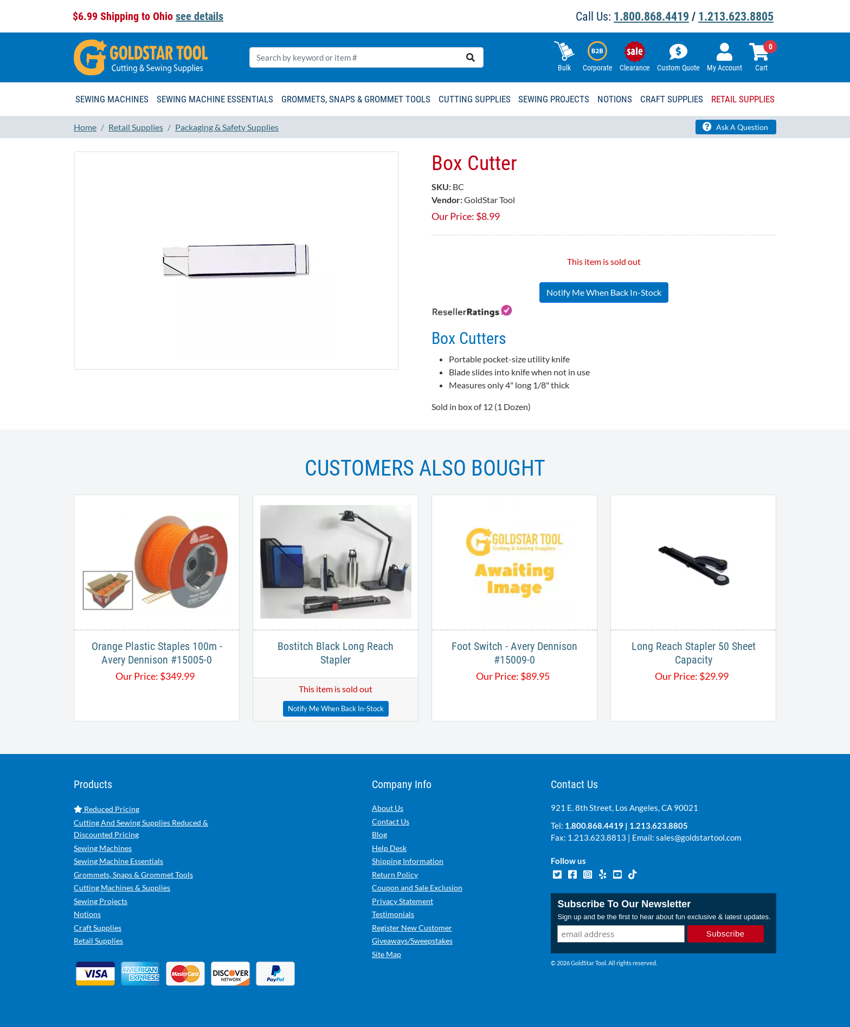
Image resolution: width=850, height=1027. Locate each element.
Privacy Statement (402, 901)
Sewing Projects (100, 901)
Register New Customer (412, 927)
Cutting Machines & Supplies (122, 887)
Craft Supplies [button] (671, 99)
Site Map (386, 954)
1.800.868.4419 (651, 16)
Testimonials (393, 914)
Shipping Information (407, 861)
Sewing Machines (103, 848)
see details (199, 16)
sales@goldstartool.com (698, 837)
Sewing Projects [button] (553, 99)
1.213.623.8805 (736, 16)
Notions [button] (614, 99)
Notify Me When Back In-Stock (603, 292)
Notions (87, 914)
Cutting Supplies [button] (475, 99)
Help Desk (389, 848)
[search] (470, 57)
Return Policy (395, 874)
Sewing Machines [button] (112, 99)
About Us (387, 807)
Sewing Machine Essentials (118, 861)
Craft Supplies (97, 927)
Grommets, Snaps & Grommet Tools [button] (355, 99)
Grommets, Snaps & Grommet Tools (133, 874)
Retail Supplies (98, 940)
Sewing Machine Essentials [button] (215, 99)
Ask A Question (735, 127)
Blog (379, 834)
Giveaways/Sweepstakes (412, 940)
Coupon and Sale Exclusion (417, 887)
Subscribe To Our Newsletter (624, 904)
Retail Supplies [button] (743, 99)
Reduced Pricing (106, 809)
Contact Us (390, 821)
